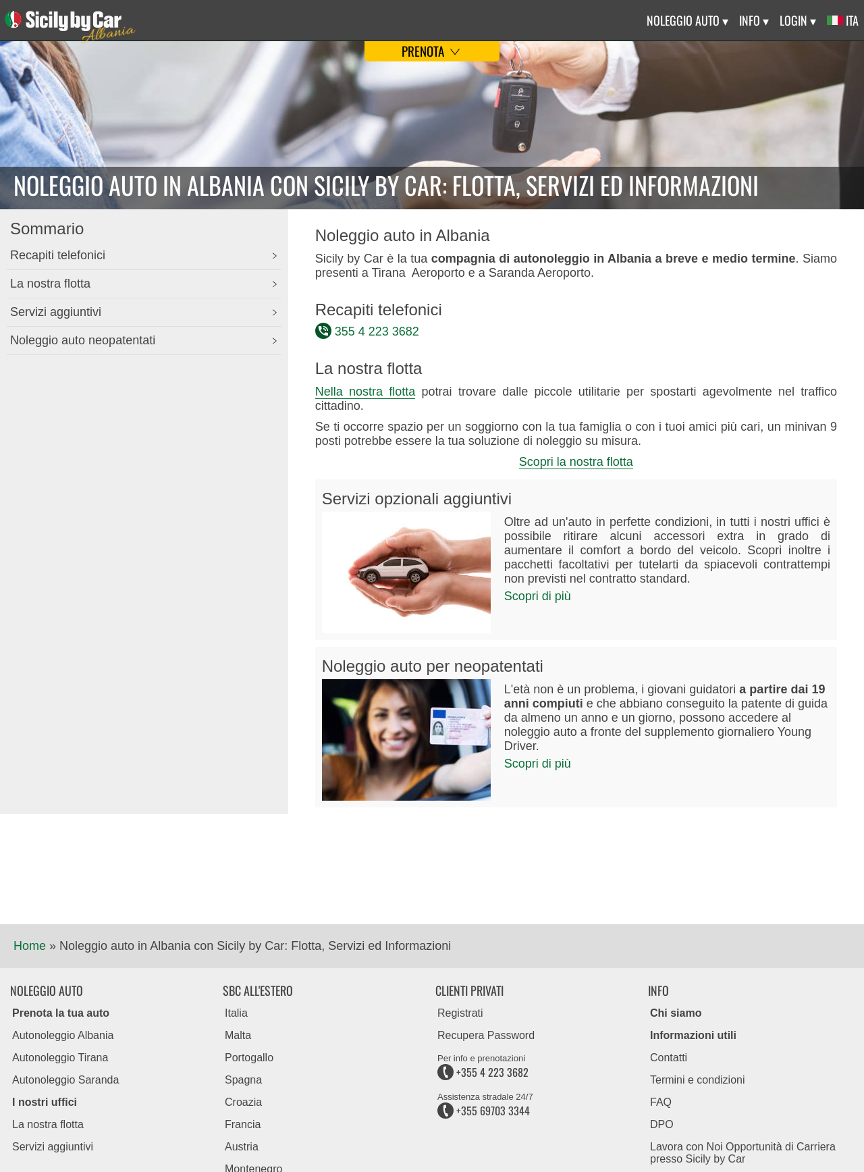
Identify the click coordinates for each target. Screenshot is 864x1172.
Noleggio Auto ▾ (687, 20)
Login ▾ (798, 20)
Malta (238, 1035)
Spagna (243, 1080)
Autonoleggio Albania (62, 1035)
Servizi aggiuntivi (55, 312)
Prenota (432, 50)
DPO (662, 1124)
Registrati (460, 1013)
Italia (236, 1013)
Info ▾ (754, 20)
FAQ (661, 1102)
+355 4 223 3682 (483, 1072)
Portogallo (249, 1057)
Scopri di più (537, 596)
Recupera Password (486, 1035)
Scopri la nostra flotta (576, 462)
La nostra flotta (50, 283)
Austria (242, 1146)
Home (30, 946)
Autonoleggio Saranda (65, 1080)
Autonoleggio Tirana (60, 1057)
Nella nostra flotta (365, 391)
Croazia (243, 1102)
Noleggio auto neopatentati (82, 340)
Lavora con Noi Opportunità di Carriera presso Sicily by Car (743, 1153)
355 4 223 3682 (377, 331)
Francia (243, 1124)
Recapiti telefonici (57, 255)
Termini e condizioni (697, 1080)
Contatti (668, 1057)
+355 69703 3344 (483, 1110)
